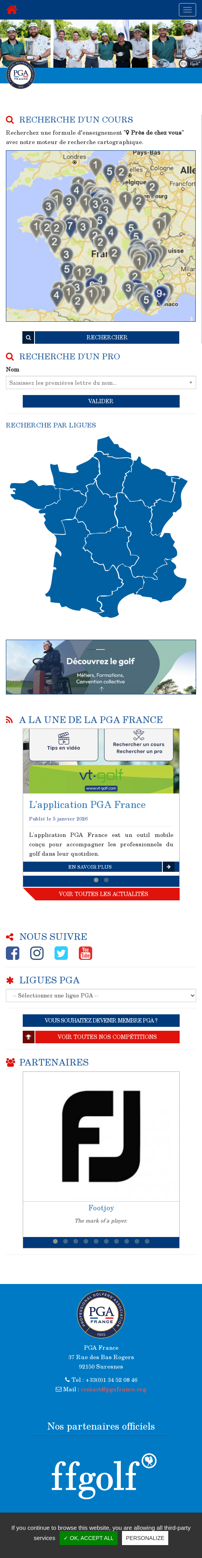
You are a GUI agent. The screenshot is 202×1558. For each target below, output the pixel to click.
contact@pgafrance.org (113, 1389)
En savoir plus (121, 867)
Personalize (145, 1538)
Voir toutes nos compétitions (90, 1037)
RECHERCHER (75, 337)
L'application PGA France (87, 804)
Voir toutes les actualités (103, 894)
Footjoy (101, 1208)
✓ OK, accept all (89, 1538)
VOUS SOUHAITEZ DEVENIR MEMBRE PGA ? (101, 1020)
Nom (12, 369)
